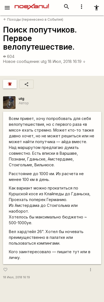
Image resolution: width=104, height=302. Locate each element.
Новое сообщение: (21, 61)
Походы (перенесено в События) (33, 19)
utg (44, 61)
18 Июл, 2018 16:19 (67, 61)
